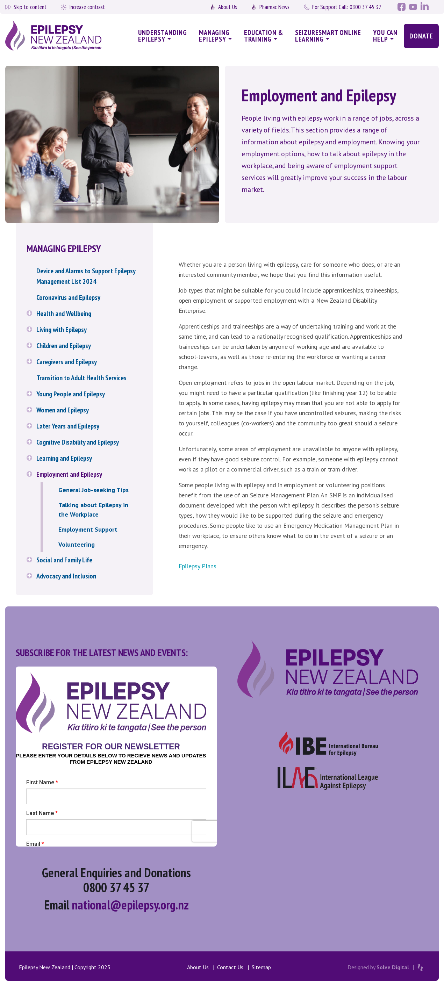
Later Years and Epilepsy (67, 426)
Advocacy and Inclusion (66, 576)
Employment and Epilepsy (69, 474)
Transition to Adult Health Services (81, 377)
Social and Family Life (64, 559)
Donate (421, 36)
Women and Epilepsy (62, 410)
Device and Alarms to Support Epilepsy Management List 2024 (85, 276)
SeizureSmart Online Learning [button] (328, 36)
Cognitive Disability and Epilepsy (77, 442)
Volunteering (76, 544)
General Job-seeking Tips (93, 490)
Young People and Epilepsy (70, 393)
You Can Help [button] (385, 36)
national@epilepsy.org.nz (130, 905)
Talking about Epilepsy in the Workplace (93, 509)
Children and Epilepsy (63, 345)
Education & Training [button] (263, 36)
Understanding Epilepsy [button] (162, 36)
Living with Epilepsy (61, 329)
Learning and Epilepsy (64, 458)
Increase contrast (87, 7)
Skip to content (30, 7)
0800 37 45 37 (346, 7)
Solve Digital (393, 967)
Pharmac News (274, 7)
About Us (227, 7)
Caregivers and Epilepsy (66, 361)
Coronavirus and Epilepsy (68, 297)
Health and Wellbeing (63, 313)
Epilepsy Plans (198, 566)
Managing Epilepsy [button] (214, 36)
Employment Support (87, 529)
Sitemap (261, 967)
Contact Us (230, 967)
